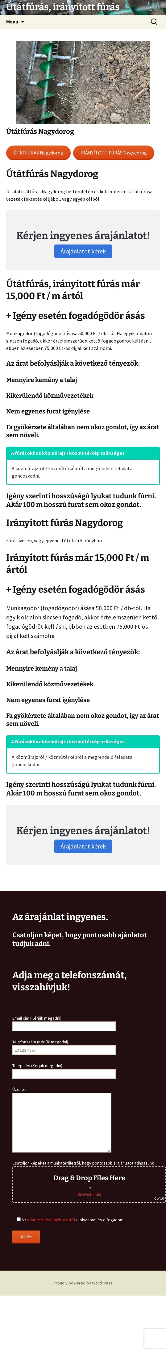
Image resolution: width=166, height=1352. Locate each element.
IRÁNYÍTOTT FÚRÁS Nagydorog (114, 153)
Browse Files (89, 1194)
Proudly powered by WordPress (83, 1283)
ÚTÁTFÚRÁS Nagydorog (38, 153)
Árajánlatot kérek (83, 251)
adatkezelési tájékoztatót (51, 1220)
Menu (12, 21)
